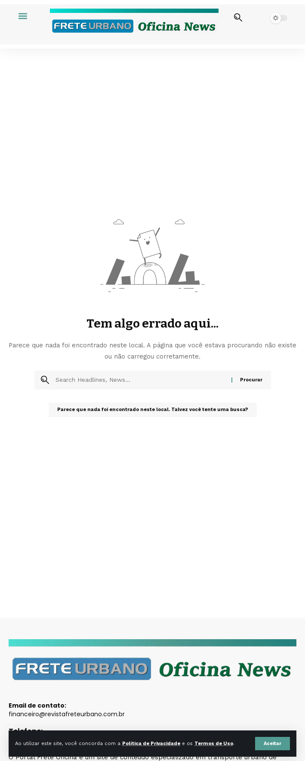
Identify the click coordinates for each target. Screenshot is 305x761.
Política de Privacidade (151, 743)
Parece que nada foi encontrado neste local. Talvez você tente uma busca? (152, 409)
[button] (272, 743)
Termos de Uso (213, 743)
